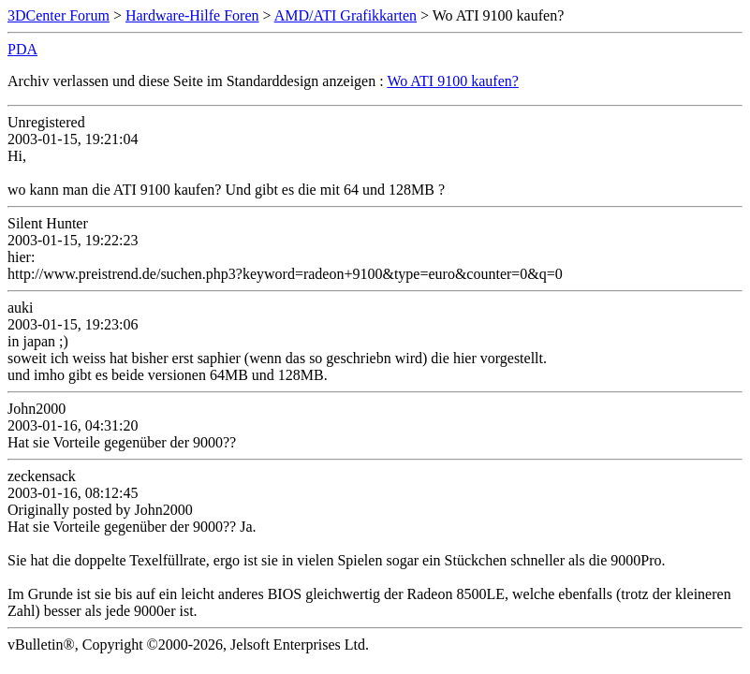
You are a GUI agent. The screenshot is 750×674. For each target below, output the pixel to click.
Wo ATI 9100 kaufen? (452, 81)
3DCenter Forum (58, 15)
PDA (22, 49)
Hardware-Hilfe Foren (192, 15)
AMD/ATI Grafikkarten (345, 15)
